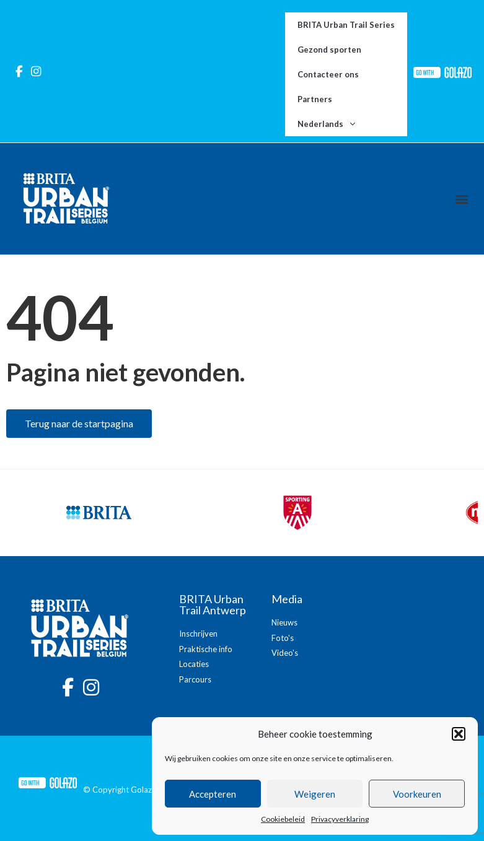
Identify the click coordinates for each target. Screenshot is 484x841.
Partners (314, 99)
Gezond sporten (329, 49)
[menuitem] (346, 123)
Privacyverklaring (340, 819)
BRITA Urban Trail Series (346, 25)
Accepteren (212, 794)
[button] (458, 734)
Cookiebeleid (283, 819)
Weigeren (314, 794)
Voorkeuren (417, 794)
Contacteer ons (328, 74)
